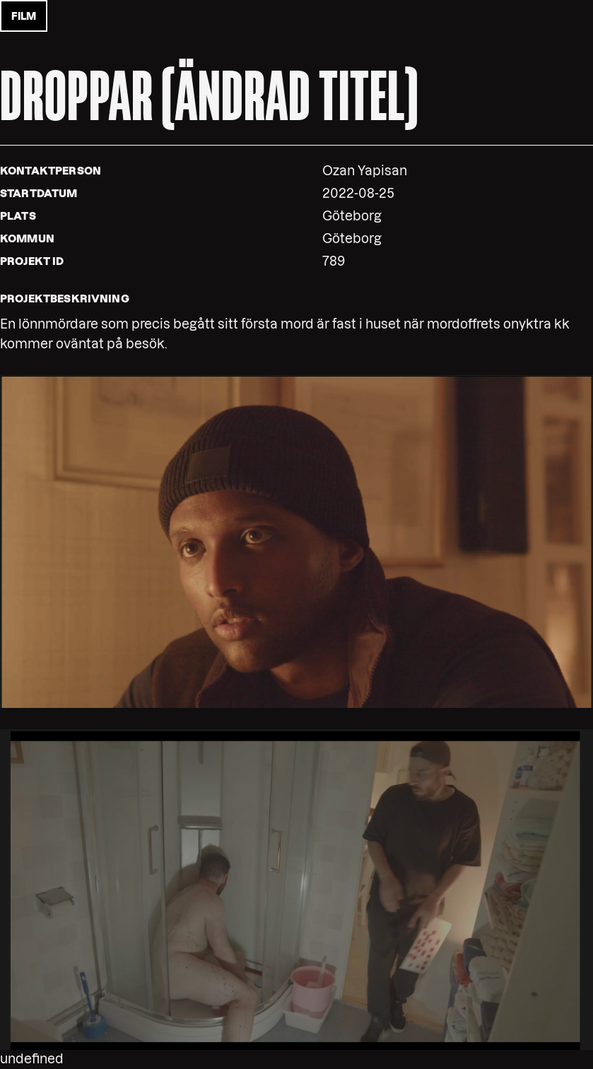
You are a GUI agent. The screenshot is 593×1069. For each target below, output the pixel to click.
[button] (296, 541)
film (23, 16)
